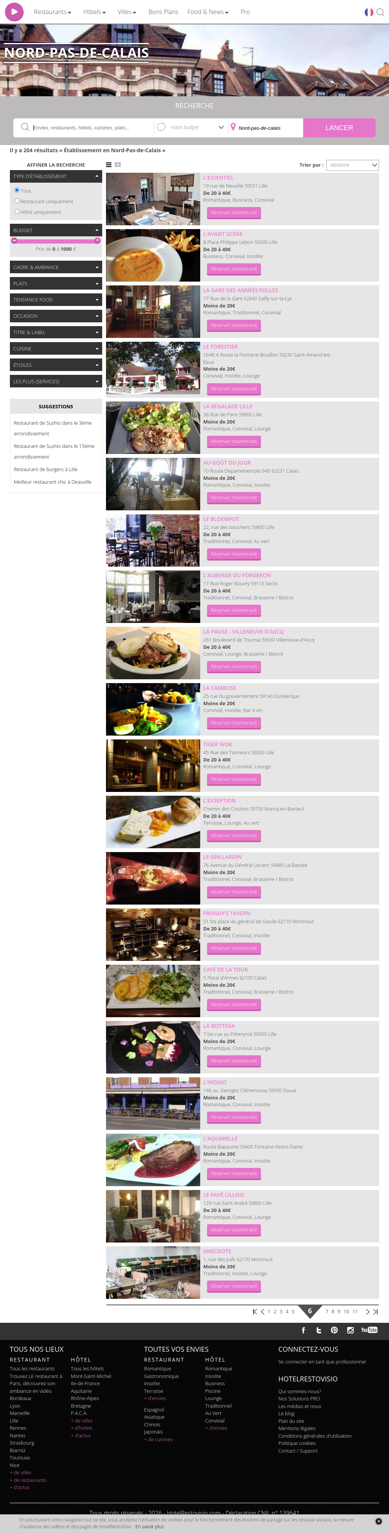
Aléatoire (339, 164)
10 (346, 1311)
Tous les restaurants (32, 1368)
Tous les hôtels (87, 1368)
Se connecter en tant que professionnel (322, 1361)
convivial (215, 1420)
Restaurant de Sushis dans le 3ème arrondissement (53, 428)
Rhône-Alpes (85, 1398)
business (215, 1383)
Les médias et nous (299, 1406)
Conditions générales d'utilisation (315, 1435)
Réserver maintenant (234, 212)
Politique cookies (297, 1443)
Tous (26, 190)
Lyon (15, 1405)
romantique (157, 1368)
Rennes (18, 1427)
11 (355, 1311)
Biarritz (17, 1450)
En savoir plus (150, 1526)
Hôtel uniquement (41, 212)
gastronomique (161, 1376)
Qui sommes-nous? (299, 1391)
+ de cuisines (158, 1439)
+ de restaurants (28, 1480)
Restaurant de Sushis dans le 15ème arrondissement (54, 451)
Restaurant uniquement (47, 201)
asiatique (154, 1416)
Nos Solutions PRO (299, 1398)
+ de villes (21, 1472)
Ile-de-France (85, 1383)
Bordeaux (21, 1398)
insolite (152, 1383)
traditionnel (218, 1405)
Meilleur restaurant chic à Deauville (53, 481)
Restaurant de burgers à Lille (45, 469)
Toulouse (20, 1457)
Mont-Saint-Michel (91, 1376)
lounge (213, 1398)
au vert (213, 1413)
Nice (15, 1465)
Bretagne (81, 1405)
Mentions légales (297, 1428)
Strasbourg (22, 1442)
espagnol (154, 1409)
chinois (152, 1424)
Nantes (17, 1435)
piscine (213, 1390)
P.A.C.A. (79, 1413)
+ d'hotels (82, 1427)
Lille (14, 1420)
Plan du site (291, 1421)
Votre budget (185, 127)
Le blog (286, 1413)
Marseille (20, 1413)
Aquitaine (81, 1390)
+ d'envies (155, 1398)
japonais (153, 1431)
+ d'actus (20, 1487)
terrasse (153, 1390)
